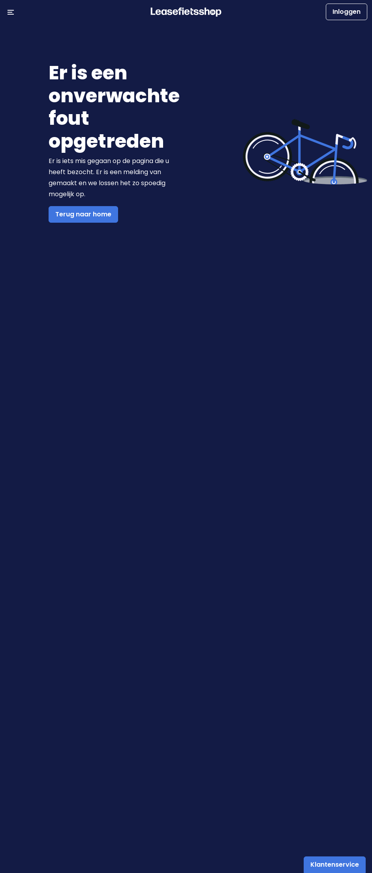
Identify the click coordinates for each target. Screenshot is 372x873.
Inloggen (347, 11)
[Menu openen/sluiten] (11, 12)
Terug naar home (83, 214)
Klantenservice (334, 864)
